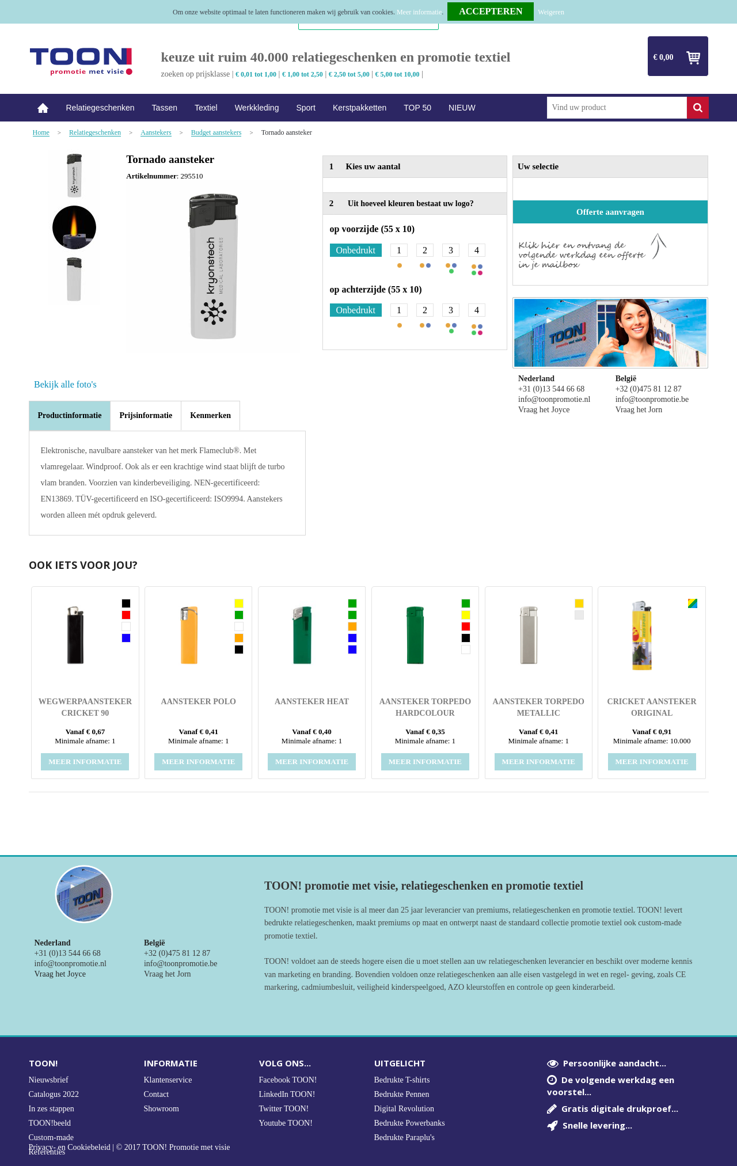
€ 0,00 (664, 57)
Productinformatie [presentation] (70, 415)
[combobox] (617, 108)
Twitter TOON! (284, 1108)
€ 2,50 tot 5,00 (349, 74)
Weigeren (551, 12)
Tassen (164, 107)
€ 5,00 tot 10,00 (397, 74)
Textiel (206, 107)
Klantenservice (168, 1080)
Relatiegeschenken (100, 107)
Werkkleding (257, 107)
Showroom (161, 1108)
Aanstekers (155, 132)
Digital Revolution (404, 1108)
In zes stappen (51, 1108)
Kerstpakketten (359, 107)
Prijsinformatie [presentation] (145, 415)
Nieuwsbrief (49, 1080)
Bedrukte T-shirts (402, 1080)
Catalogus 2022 (54, 1094)
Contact (156, 1094)
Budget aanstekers (216, 132)
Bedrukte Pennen (402, 1094)
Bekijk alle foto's (65, 384)
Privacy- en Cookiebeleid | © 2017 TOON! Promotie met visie (129, 1148)
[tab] (70, 416)
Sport (305, 107)
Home (43, 107)
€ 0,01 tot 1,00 (255, 74)
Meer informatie (419, 12)
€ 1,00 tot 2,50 (302, 74)
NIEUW (462, 107)
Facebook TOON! (288, 1080)
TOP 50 (417, 107)
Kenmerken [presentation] (210, 415)
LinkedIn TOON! (287, 1094)
